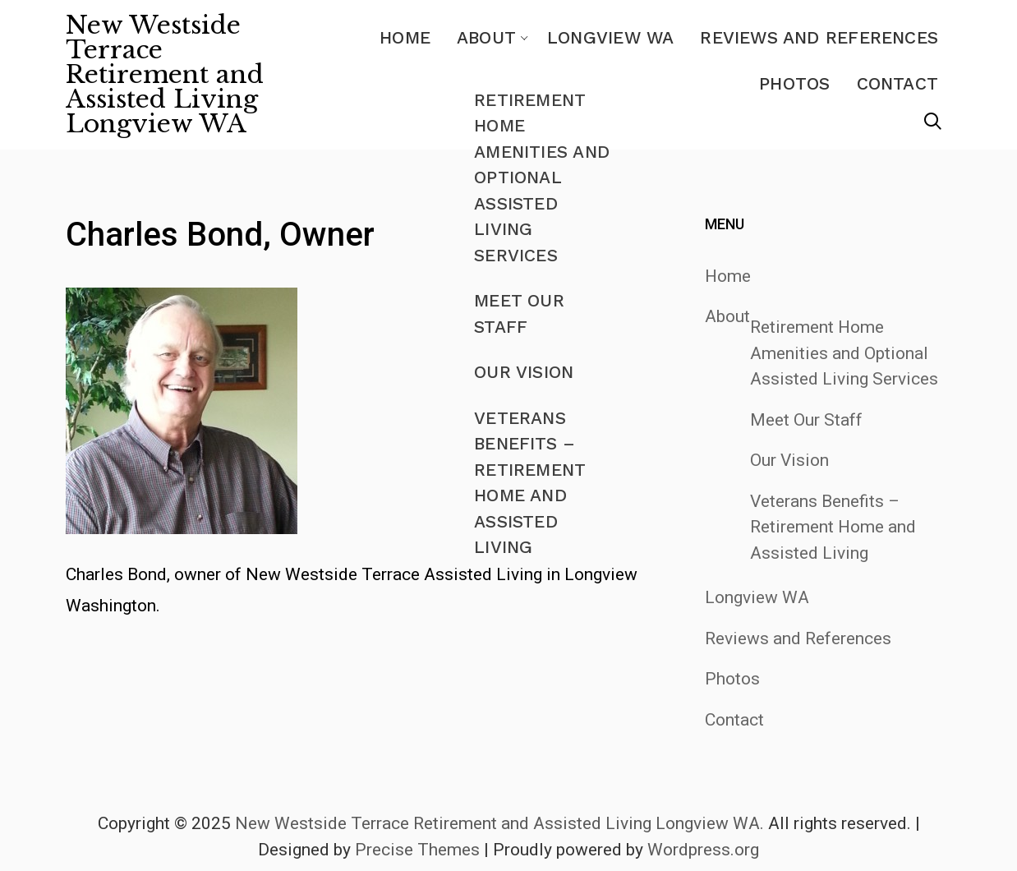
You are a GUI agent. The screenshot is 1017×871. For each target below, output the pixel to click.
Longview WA (610, 37)
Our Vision (789, 460)
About (486, 37)
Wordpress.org (703, 849)
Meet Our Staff (806, 420)
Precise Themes (417, 849)
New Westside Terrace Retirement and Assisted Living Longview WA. (499, 823)
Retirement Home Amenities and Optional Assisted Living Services (844, 353)
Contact (897, 83)
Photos (794, 83)
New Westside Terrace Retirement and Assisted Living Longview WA (165, 74)
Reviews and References (819, 37)
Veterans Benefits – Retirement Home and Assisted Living (833, 527)
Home (405, 37)
